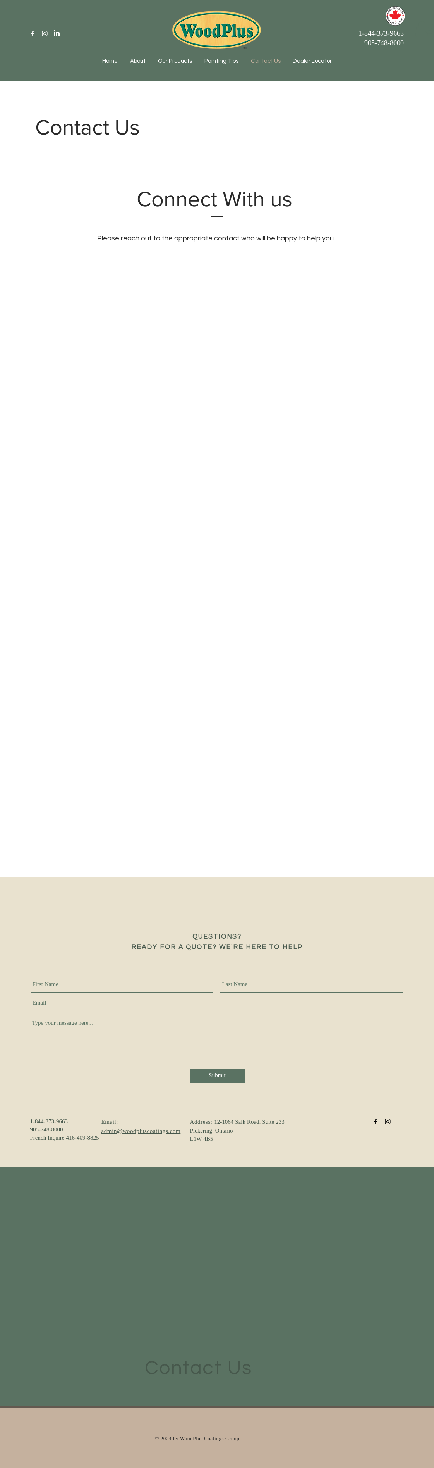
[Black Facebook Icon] (375, 1121)
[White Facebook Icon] (32, 33)
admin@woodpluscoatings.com (141, 1131)
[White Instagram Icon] (44, 33)
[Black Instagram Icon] (387, 1121)
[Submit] (217, 1076)
